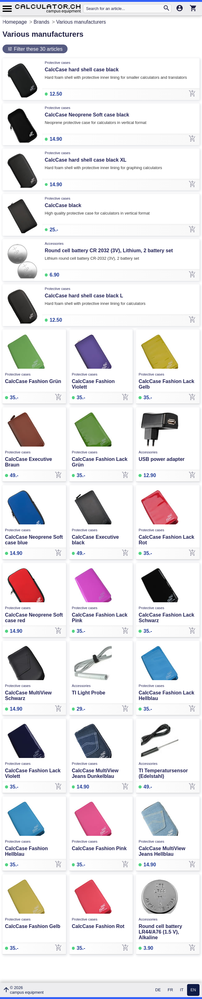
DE (158, 990)
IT (181, 990)
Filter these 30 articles (37, 49)
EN (193, 990)
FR (170, 990)
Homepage (14, 22)
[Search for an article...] (124, 8)
